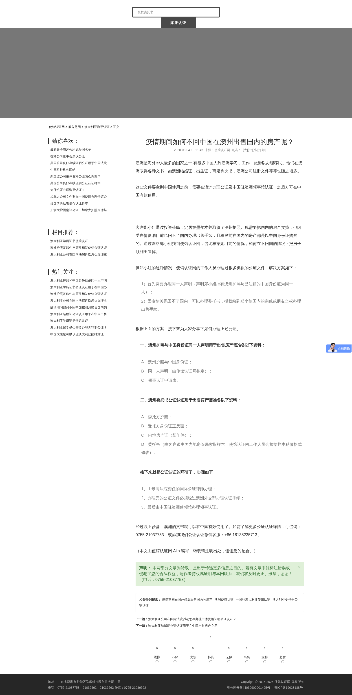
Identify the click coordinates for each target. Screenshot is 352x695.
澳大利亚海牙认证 (97, 127)
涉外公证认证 (214, 23)
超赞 (282, 659)
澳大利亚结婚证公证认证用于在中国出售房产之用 (182, 626)
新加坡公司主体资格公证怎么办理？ (75, 176)
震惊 (157, 659)
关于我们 (101, 23)
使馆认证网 (66, 23)
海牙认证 (178, 23)
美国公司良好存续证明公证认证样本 (75, 183)
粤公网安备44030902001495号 (248, 687)
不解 (175, 659)
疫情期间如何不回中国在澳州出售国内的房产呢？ (220, 141)
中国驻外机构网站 (62, 169)
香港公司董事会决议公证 (67, 156)
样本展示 (250, 23)
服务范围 (74, 127)
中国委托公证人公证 (140, 23)
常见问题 (286, 23)
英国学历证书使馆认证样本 (69, 203)
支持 (265, 659)
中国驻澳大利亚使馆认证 (253, 599)
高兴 (247, 659)
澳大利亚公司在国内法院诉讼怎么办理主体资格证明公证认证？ (192, 619)
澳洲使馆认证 (224, 599)
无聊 (229, 659)
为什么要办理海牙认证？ (67, 190)
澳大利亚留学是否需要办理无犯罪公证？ (78, 327)
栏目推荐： (65, 232)
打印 (261, 150)
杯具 (211, 659)
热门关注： (65, 272)
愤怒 (193, 659)
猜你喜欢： (65, 141)
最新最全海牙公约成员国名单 (70, 149)
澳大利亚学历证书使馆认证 (69, 241)
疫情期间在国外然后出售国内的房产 (187, 599)
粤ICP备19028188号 (288, 687)
